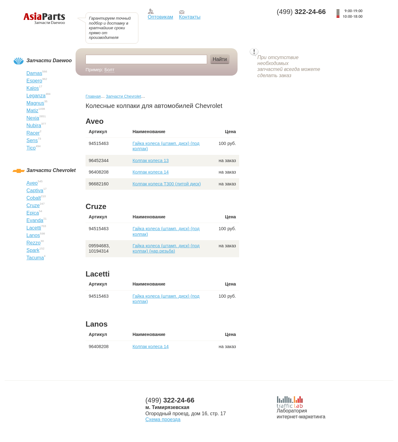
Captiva (34, 190)
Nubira (33, 125)
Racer (33, 133)
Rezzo (33, 242)
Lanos (33, 235)
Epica (32, 213)
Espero (34, 80)
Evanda (34, 220)
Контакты (190, 17)
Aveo (32, 183)
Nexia (32, 118)
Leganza (35, 95)
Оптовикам (160, 17)
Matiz (32, 110)
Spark (32, 250)
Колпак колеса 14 (150, 172)
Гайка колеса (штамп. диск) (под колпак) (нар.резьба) (166, 248)
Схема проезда (163, 419)
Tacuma (35, 257)
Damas (34, 73)
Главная (93, 96)
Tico (31, 148)
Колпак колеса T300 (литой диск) (166, 183)
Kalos (32, 88)
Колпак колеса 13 (150, 160)
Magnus (35, 103)
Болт (109, 69)
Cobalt (33, 198)
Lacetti (33, 227)
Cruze (33, 205)
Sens (32, 140)
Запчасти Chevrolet (123, 96)
